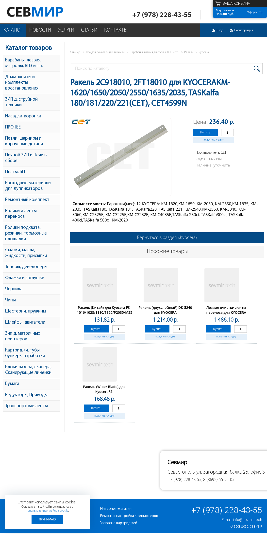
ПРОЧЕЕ (13, 127)
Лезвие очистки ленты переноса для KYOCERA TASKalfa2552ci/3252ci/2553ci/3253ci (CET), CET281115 (229, 315)
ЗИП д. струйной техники (21, 102)
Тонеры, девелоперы (26, 267)
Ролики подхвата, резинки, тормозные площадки (26, 233)
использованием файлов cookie (47, 510)
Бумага (12, 384)
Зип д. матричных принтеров (22, 336)
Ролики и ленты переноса (21, 214)
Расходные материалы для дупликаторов (28, 186)
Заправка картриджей (118, 523)
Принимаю (47, 519)
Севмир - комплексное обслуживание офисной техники (45, 12)
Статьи (89, 30)
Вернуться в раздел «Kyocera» (167, 237)
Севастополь (181, 472)
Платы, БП (15, 172)
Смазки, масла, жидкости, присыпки (26, 253)
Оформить (255, 12)
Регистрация (243, 30)
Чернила (13, 289)
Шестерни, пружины (25, 311)
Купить (205, 132)
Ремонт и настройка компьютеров (129, 516)
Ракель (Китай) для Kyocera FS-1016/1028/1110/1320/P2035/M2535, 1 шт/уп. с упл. (107, 312)
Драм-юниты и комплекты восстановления (21, 83)
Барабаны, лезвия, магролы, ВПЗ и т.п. (24, 63)
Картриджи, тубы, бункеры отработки (25, 353)
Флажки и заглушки (24, 278)
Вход (220, 30)
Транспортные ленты (26, 406)
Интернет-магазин (116, 509)
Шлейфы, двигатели (25, 322)
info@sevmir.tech (247, 519)
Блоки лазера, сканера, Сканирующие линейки (28, 370)
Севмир (256, 526)
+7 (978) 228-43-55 (162, 15)
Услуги (66, 30)
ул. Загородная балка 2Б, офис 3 (230, 472)
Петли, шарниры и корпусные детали (24, 141)
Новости (40, 30)
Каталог (12, 30)
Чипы (10, 300)
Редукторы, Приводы (26, 395)
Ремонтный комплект (27, 200)
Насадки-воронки (23, 116)
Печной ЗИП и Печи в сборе (26, 158)
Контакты (115, 30)
